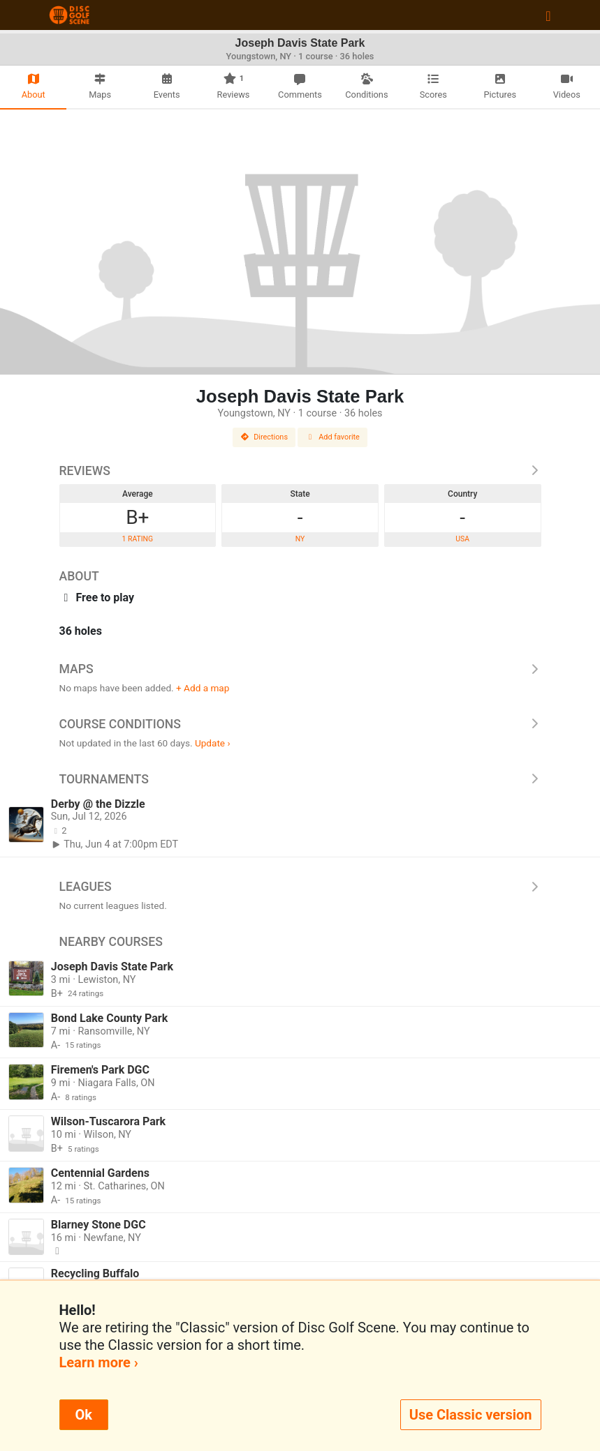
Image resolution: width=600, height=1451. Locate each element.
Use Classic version (470, 1414)
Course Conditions (300, 724)
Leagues (300, 887)
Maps (300, 669)
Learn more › (98, 1362)
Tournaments (300, 779)
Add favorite (332, 437)
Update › (213, 743)
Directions (264, 437)
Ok (83, 1414)
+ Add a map (202, 687)
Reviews (300, 471)
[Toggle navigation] (548, 15)
